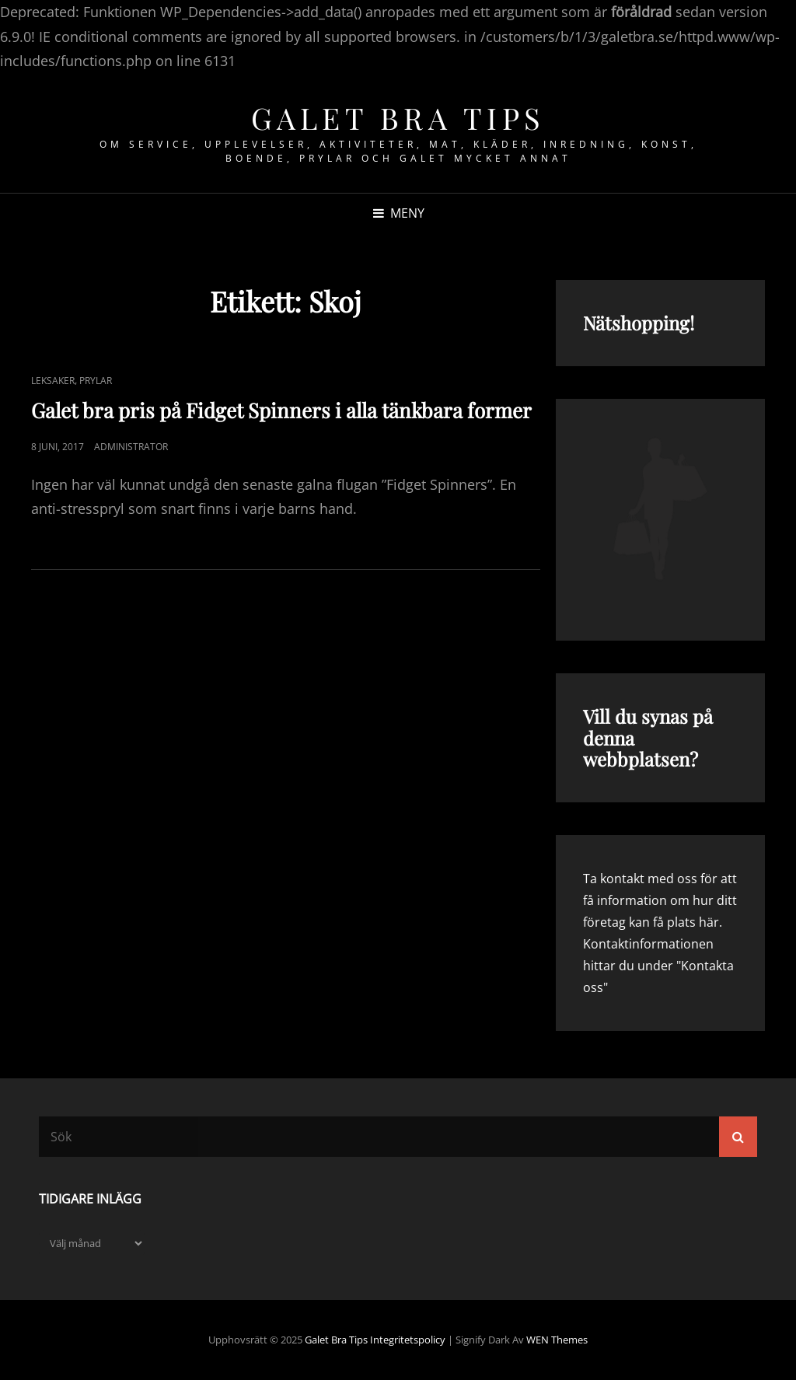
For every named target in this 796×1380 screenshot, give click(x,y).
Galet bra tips (398, 118)
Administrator (131, 446)
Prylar (95, 380)
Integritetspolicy (407, 1340)
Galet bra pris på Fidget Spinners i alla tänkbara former (281, 410)
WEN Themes (557, 1340)
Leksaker (53, 380)
